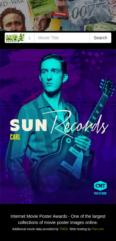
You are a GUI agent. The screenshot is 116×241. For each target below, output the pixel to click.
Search (100, 37)
